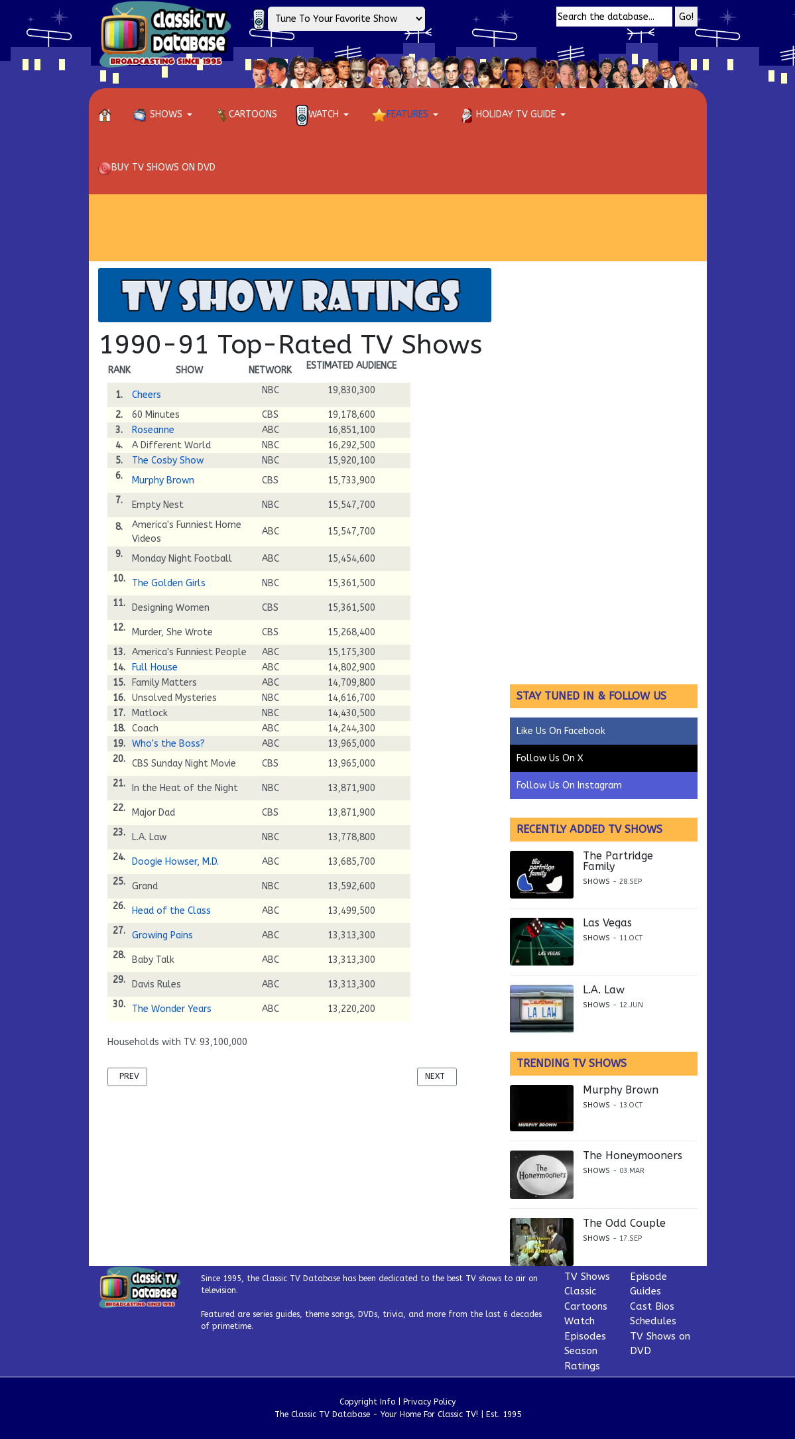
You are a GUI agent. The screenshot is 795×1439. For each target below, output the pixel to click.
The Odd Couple (624, 1223)
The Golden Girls (169, 583)
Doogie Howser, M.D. (175, 861)
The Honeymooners (632, 1156)
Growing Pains (162, 935)
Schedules (653, 1321)
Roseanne (153, 430)
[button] (165, 114)
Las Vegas (607, 923)
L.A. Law (604, 990)
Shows (596, 881)
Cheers (146, 395)
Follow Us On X (550, 758)
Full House (155, 667)
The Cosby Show (168, 460)
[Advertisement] (397, 227)
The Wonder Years (172, 1009)
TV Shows (587, 1277)
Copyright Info (367, 1402)
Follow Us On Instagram (569, 785)
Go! (686, 17)
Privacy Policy (429, 1402)
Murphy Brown (163, 480)
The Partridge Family (618, 861)
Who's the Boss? (168, 743)
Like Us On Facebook (561, 731)
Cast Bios (652, 1306)
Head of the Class (171, 910)
